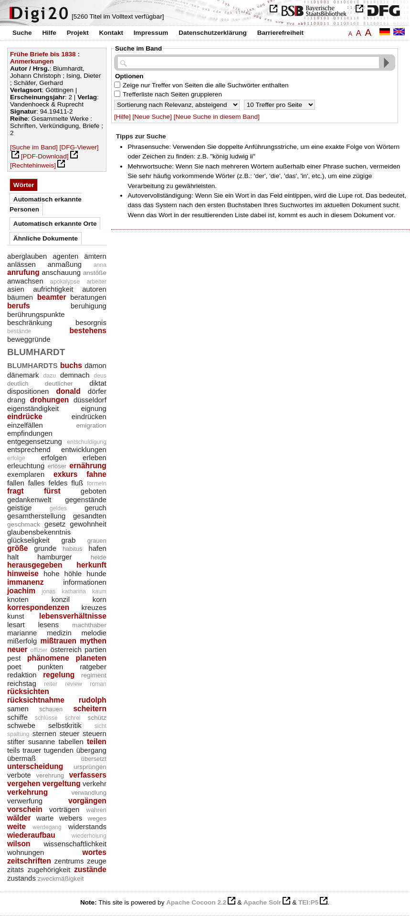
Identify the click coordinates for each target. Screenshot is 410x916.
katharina (74, 591)
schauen (51, 709)
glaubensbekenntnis (39, 532)
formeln (96, 483)
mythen (93, 641)
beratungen (88, 297)
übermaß (21, 758)
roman (98, 684)
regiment (93, 675)
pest (14, 658)
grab (68, 540)
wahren (96, 809)
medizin (59, 633)
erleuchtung (25, 466)
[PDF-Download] (45, 156)
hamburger (54, 557)
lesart (16, 625)
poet (14, 667)
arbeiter (96, 281)
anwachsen (25, 281)
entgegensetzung (34, 441)
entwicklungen (83, 449)
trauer (31, 750)
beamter (51, 297)
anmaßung (65, 264)
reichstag (21, 683)
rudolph (92, 700)
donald (68, 391)
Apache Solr (262, 902)
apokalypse (65, 281)
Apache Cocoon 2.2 (196, 902)
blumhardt (36, 350)
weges (97, 818)
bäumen (20, 297)
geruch (95, 508)
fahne (96, 474)
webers (70, 818)
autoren (94, 289)
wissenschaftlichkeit (74, 844)
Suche (22, 32)
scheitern (89, 709)
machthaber (89, 625)
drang (16, 400)
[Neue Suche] (152, 116)
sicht (100, 726)
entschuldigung (86, 442)
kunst (15, 616)
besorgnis (90, 322)
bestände (19, 331)
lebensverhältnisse (72, 616)
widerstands (87, 826)
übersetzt (93, 758)
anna (100, 265)
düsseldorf (90, 400)
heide (98, 557)
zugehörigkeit (49, 869)
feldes (57, 483)
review (73, 684)
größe (17, 548)
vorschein (24, 809)
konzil (61, 599)
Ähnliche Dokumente (45, 238)
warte (45, 818)
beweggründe (29, 339)
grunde (45, 548)
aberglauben (27, 256)
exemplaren (25, 474)
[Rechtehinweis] (33, 165)
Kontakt (111, 32)
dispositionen (28, 391)
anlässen (21, 264)
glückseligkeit (28, 540)
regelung (58, 675)
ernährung (88, 466)
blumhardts (32, 364)
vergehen (24, 783)
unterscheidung (35, 766)
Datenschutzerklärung (213, 32)
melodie (94, 633)
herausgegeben (35, 565)
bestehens (88, 330)
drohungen (49, 400)
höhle (73, 573)
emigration (91, 425)
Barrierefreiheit (280, 32)
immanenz (25, 582)
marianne (22, 633)
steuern (94, 733)
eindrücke (24, 416)
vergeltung (61, 783)
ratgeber (93, 667)
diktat (97, 383)
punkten (50, 667)
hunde (96, 573)
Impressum (151, 32)
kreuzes (94, 607)
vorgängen (87, 801)
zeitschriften (29, 861)
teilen (96, 741)
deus (100, 375)
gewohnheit (88, 524)
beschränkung (29, 322)
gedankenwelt (29, 499)
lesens (48, 625)
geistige (19, 508)
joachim (21, 591)
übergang (91, 750)
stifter (16, 741)
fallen (15, 483)
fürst (52, 491)
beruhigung (88, 306)
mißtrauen (59, 641)
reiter (50, 684)
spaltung (18, 734)
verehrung (50, 775)
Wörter (23, 185)
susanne (41, 741)
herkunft (91, 565)
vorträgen (64, 809)
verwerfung (24, 801)
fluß (77, 483)
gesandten (89, 516)
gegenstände (85, 499)
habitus (73, 548)
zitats (15, 869)
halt (13, 557)
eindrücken (89, 416)
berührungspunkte (36, 314)
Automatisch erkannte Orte (55, 223)
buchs (71, 365)
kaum (99, 591)
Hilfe (49, 32)
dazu (49, 375)
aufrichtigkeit (53, 289)
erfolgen (54, 457)
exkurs (65, 474)
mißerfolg (22, 641)
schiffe (17, 717)
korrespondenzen (38, 607)
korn (99, 599)
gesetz (54, 524)
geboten (93, 491)
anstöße (94, 272)
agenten (65, 256)
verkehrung (27, 792)
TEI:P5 (308, 902)
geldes (58, 508)
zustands (21, 878)
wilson (19, 844)
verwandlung (89, 792)
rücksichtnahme (35, 700)
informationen (84, 582)
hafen (97, 548)
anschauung (61, 272)
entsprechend (29, 449)
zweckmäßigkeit (61, 878)
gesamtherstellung (36, 516)
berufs (18, 306)
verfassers (87, 775)
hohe (51, 573)
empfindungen (30, 433)
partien (95, 649)
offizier (39, 650)
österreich (66, 649)
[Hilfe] (122, 116)
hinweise (23, 573)
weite (16, 826)
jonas (48, 591)
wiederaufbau (31, 835)
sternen (44, 733)
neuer (17, 649)
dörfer (97, 391)
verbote (19, 775)
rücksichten (28, 691)
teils (13, 750)
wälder (19, 818)
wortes (94, 852)
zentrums (69, 861)
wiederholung (89, 835)
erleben (94, 457)
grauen (96, 540)
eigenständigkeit (33, 408)
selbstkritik (65, 725)
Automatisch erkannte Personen (46, 204)
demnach (75, 375)
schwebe (21, 725)
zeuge (96, 861)
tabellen (70, 741)
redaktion (22, 675)
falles (36, 483)
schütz (97, 717)
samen (18, 709)
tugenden (59, 750)
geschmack (23, 524)
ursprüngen (90, 766)
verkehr (94, 783)
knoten (18, 599)
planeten (91, 658)
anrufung (23, 272)
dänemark (23, 375)
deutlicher (59, 383)
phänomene (48, 658)
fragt (15, 491)
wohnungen (25, 852)
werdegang (47, 827)
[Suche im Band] (34, 147)
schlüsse (46, 718)
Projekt (78, 32)
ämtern (95, 256)
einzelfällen (25, 425)
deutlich (18, 383)
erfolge (16, 458)
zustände (90, 869)
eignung (93, 408)
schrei (73, 718)
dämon (95, 365)
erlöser (57, 466)
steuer (70, 733)
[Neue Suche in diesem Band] (217, 116)
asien (15, 289)
